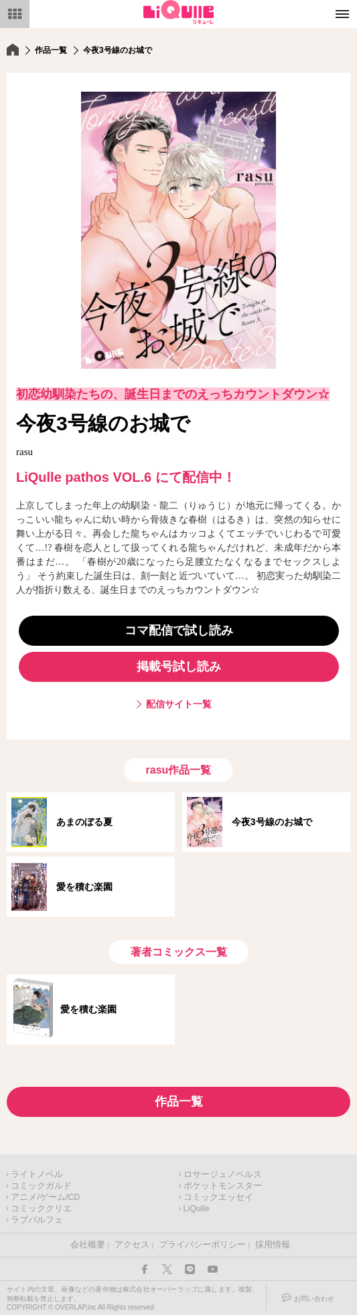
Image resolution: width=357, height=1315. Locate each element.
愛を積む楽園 (84, 886)
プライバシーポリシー (202, 1244)
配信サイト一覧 (179, 704)
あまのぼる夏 (84, 821)
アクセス (132, 1244)
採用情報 (272, 1244)
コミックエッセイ (218, 1197)
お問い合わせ (314, 1298)
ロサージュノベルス (223, 1174)
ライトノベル (37, 1174)
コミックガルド (41, 1186)
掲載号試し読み (179, 666)
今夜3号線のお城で (272, 821)
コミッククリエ (41, 1208)
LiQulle (197, 1208)
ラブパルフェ (37, 1220)
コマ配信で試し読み (179, 630)
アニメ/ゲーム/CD (45, 1197)
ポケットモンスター (223, 1186)
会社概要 (87, 1244)
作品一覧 (51, 50)
